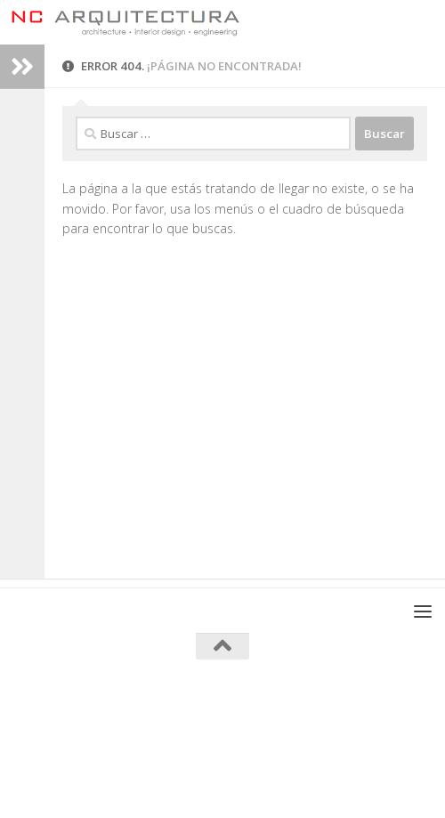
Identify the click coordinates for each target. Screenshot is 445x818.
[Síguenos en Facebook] (174, 768)
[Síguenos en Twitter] (270, 768)
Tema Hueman (312, 728)
